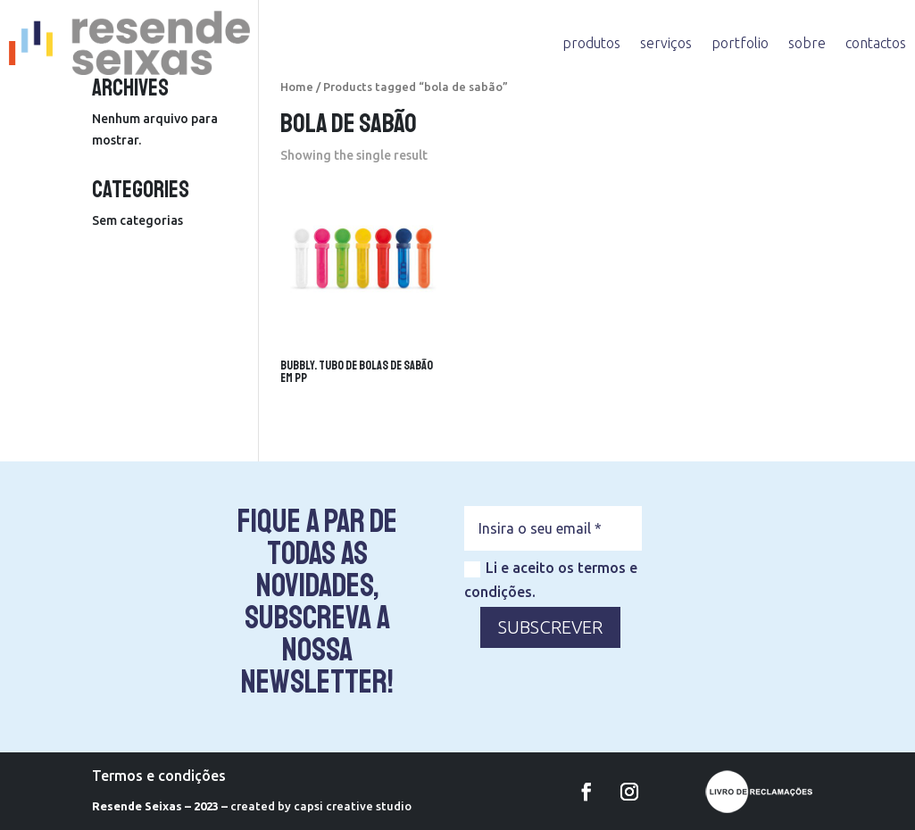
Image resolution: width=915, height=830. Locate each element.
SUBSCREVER (550, 627)
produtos (591, 43)
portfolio (740, 43)
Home (296, 86)
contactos (875, 43)
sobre (807, 43)
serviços (666, 43)
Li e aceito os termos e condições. (550, 580)
